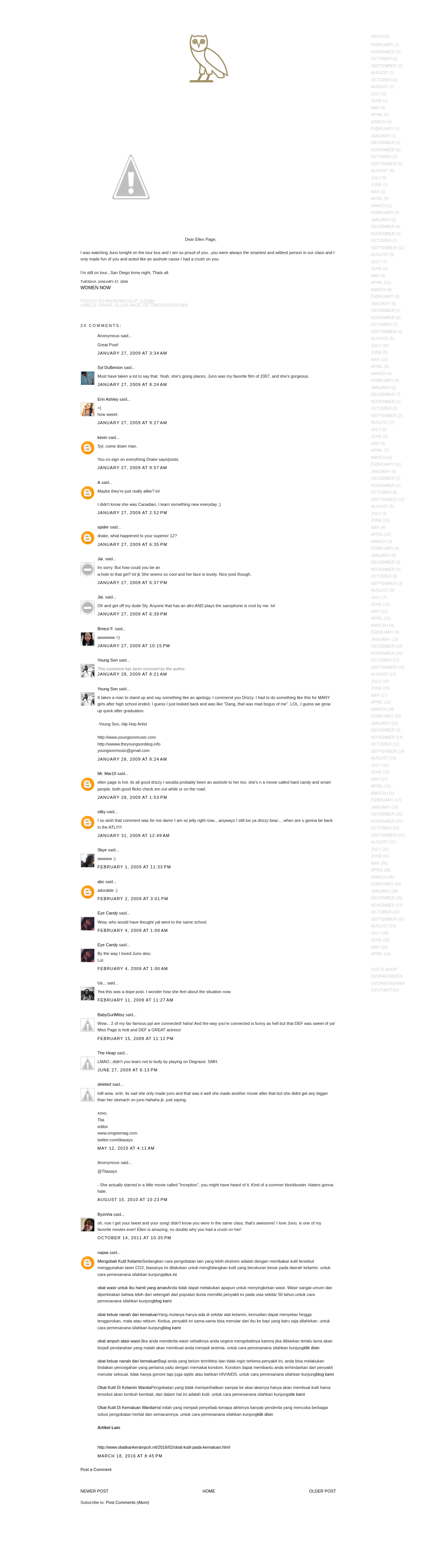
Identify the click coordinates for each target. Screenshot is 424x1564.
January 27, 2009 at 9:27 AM (132, 422)
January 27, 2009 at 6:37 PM (133, 582)
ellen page (128, 305)
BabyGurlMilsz (111, 1014)
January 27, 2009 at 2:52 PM (133, 512)
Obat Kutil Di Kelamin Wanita (124, 1387)
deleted (104, 1084)
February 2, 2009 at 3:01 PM (133, 898)
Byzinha (105, 1214)
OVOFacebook (387, 976)
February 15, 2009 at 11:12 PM (136, 1038)
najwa (103, 1252)
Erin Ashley (108, 399)
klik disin (312, 1347)
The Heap (107, 1053)
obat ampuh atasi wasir (119, 1341)
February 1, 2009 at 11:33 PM (134, 867)
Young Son (108, 660)
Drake (105, 305)
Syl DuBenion (110, 367)
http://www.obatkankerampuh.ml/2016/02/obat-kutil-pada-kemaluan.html (164, 1447)
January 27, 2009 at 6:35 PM (133, 544)
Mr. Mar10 (107, 773)
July (376, 93)
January (380, 135)
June (376, 100)
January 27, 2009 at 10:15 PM (134, 645)
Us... (102, 983)
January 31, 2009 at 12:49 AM (134, 835)
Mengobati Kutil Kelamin (120, 1261)
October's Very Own (33, 49)
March (378, 121)
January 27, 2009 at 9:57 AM (132, 467)
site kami (296, 1394)
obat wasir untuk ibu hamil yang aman (133, 1287)
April (377, 114)
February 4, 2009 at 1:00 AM (133, 930)
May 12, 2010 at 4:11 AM (126, 1148)
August (379, 72)
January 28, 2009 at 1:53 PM (133, 797)
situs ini (170, 1274)
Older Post (322, 1491)
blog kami (162, 1301)
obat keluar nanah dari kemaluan (128, 1314)
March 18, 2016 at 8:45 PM (130, 1456)
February (382, 44)
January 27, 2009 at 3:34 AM (132, 353)
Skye (102, 850)
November (383, 52)
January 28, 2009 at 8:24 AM (132, 759)
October (381, 58)
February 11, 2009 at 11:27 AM (136, 1000)
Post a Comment (96, 1469)
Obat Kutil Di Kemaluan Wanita (126, 1407)
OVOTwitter (385, 990)
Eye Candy (108, 913)
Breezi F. (106, 628)
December (382, 142)
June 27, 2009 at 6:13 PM (128, 1070)
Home (209, 1491)
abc (101, 881)
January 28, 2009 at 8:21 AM (132, 674)
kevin (103, 437)
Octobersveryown (165, 305)
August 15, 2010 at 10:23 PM (133, 1199)
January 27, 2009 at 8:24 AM (132, 384)
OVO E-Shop (384, 969)
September (384, 66)
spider (103, 527)
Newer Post (95, 1491)
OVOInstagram (388, 983)
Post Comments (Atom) (127, 1502)
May (375, 107)
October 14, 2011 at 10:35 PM (134, 1237)
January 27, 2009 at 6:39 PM (133, 614)
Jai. (101, 558)
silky (102, 811)
